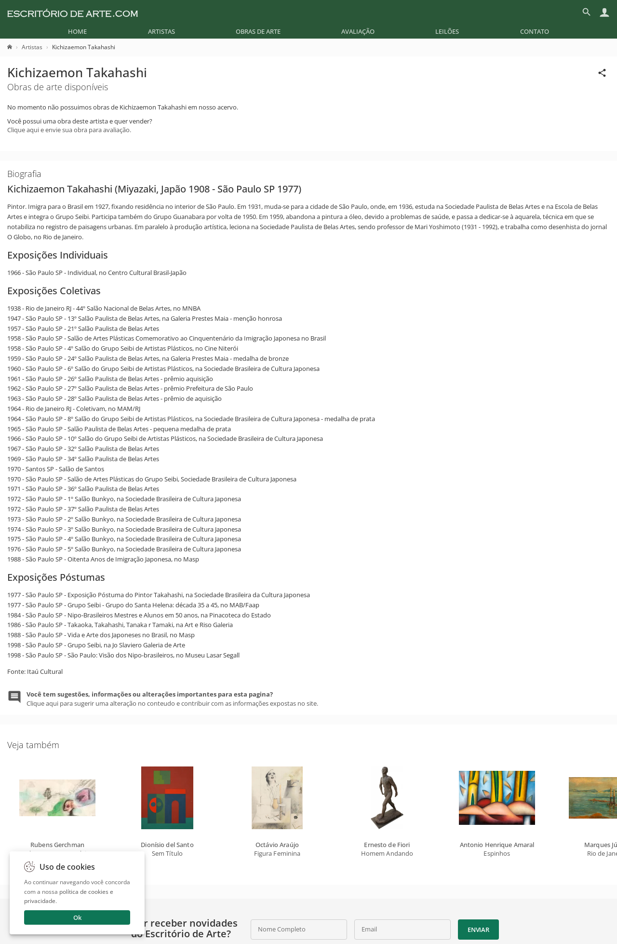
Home (77, 31)
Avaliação (358, 31)
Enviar (478, 929)
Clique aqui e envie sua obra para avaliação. (69, 129)
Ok (77, 917)
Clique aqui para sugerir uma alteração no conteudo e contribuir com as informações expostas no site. (172, 698)
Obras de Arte (258, 31)
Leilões (447, 31)
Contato (534, 31)
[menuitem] (77, 31)
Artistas (161, 31)
